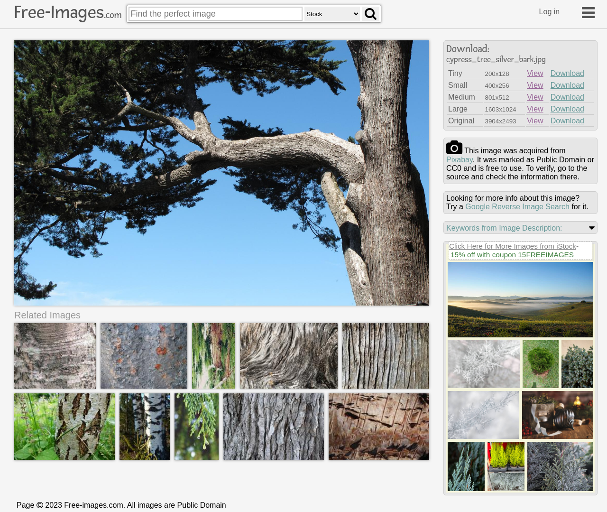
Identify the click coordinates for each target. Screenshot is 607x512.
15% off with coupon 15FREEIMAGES (512, 255)
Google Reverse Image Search (517, 207)
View (535, 73)
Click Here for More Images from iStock (512, 246)
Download (567, 73)
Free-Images (67, 12)
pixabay (459, 160)
